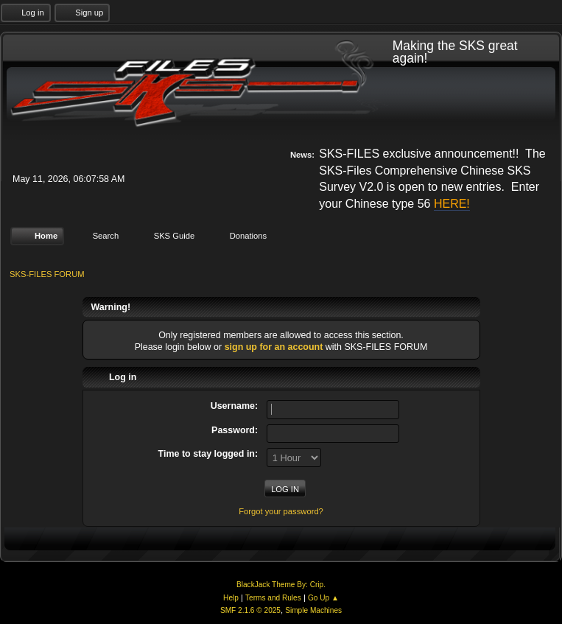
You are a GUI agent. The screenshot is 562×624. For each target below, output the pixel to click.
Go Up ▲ (323, 598)
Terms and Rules (273, 598)
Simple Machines (313, 610)
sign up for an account (274, 347)
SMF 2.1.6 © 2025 (250, 610)
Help (231, 598)
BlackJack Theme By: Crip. (281, 585)
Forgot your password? (281, 511)
